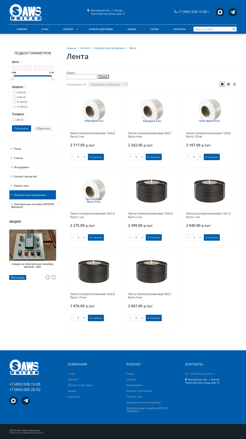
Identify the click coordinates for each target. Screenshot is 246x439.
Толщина (18, 114)
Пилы (17, 148)
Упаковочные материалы (30, 195)
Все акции (17, 277)
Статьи (154, 29)
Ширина (17, 86)
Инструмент (21, 167)
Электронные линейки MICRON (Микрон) (32, 205)
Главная (22, 29)
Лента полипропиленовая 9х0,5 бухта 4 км (149, 135)
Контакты (179, 29)
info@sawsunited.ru (202, 374)
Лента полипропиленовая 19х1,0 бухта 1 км (92, 215)
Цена (15, 61)
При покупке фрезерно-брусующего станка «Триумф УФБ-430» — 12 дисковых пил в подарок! (32, 266)
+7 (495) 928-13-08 (193, 11)
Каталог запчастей (25, 176)
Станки (18, 158)
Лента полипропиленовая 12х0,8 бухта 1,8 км (208, 135)
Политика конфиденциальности (26, 432)
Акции (132, 29)
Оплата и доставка (101, 29)
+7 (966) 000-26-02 (24, 389)
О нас (45, 29)
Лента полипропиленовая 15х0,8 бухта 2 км (92, 135)
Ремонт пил (21, 185)
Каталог (68, 29)
